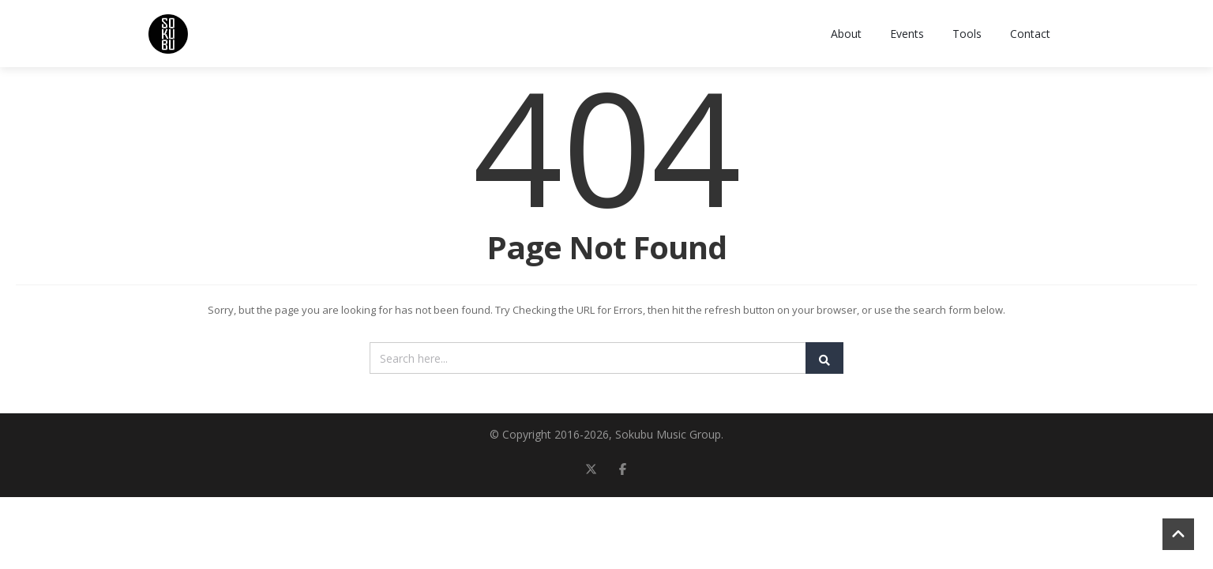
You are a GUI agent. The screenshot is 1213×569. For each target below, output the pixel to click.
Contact (1030, 33)
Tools (967, 33)
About (846, 33)
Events (907, 33)
